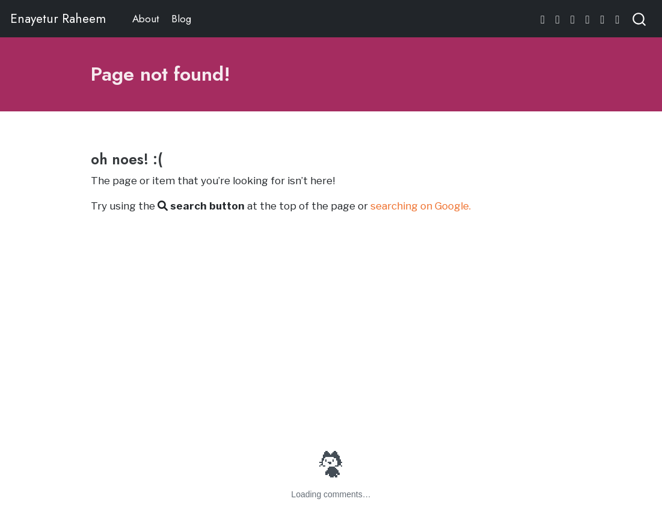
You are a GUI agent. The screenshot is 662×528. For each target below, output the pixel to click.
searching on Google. (420, 206)
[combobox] (640, 18)
